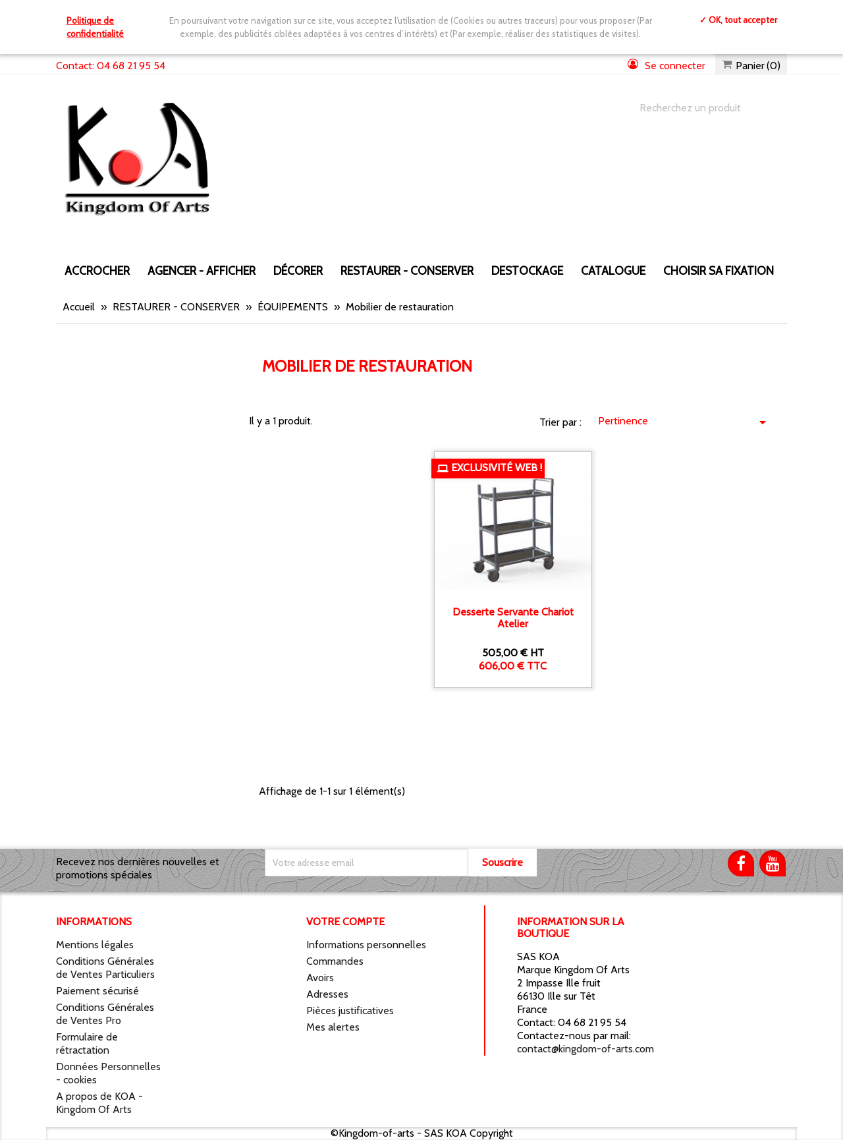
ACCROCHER (97, 270)
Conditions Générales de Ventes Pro (105, 1014)
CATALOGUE (613, 270)
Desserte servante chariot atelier (513, 617)
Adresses (327, 994)
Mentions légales (95, 944)
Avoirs (320, 977)
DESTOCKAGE (527, 270)
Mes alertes (333, 1027)
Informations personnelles (366, 944)
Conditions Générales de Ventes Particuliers (105, 968)
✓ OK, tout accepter (738, 19)
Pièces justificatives (350, 1010)
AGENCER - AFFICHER (202, 270)
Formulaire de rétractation (87, 1043)
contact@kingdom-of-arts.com (585, 1048)
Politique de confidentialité (95, 27)
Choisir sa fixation (718, 270)
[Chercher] (700, 108)
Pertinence (684, 422)
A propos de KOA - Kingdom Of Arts (99, 1103)
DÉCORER (298, 270)
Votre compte (345, 921)
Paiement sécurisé (97, 990)
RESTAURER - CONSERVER (407, 270)
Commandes (335, 961)
